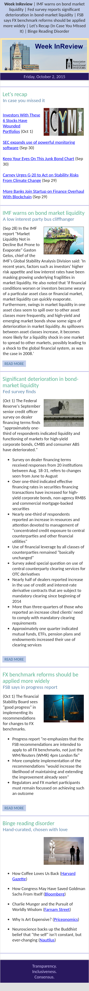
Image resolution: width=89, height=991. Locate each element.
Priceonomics (66, 919)
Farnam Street (57, 909)
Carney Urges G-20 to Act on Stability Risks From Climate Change (41, 177)
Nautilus (47, 940)
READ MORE (14, 363)
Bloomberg (54, 894)
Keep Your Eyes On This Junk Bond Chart (38, 158)
